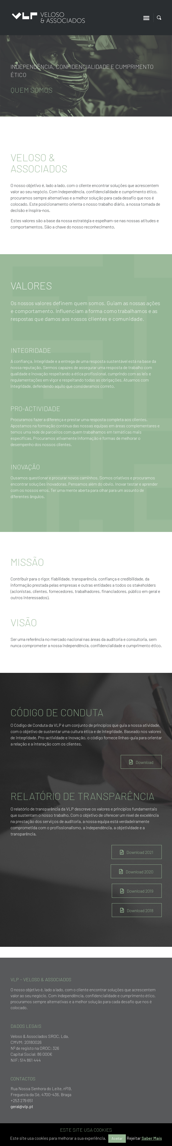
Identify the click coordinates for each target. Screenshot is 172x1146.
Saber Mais (151, 1138)
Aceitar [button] (117, 1138)
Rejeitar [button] (134, 1138)
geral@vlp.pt (22, 1106)
